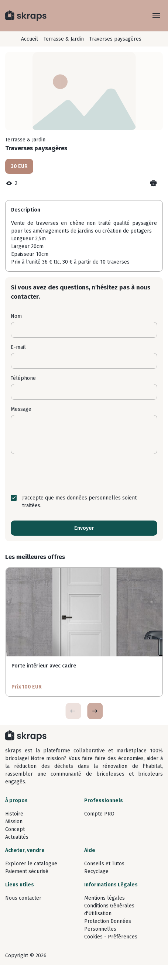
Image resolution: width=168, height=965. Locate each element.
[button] (95, 711)
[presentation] (84, 474)
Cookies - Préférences (110, 937)
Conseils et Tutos (104, 864)
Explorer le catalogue (31, 864)
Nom (16, 316)
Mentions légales (104, 898)
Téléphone (23, 378)
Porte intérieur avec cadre (43, 666)
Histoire (14, 814)
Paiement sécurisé (26, 871)
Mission (14, 821)
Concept (15, 829)
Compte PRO (99, 814)
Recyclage (96, 871)
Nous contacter (23, 898)
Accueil (29, 39)
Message (21, 409)
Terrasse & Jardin (64, 39)
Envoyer (84, 528)
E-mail (18, 347)
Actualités (16, 837)
